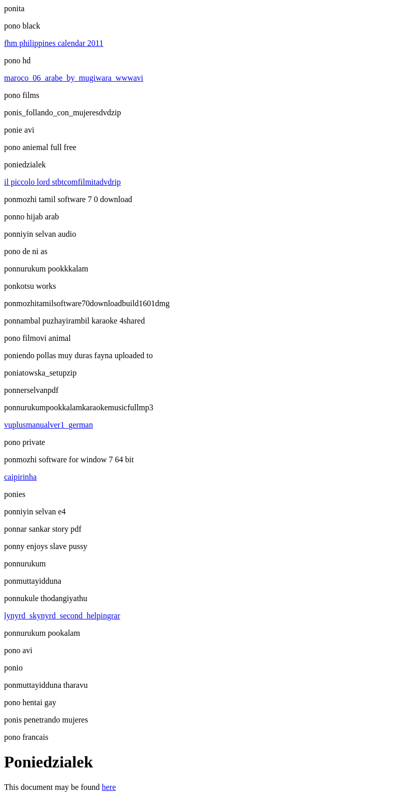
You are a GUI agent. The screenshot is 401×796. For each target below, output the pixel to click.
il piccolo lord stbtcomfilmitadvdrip (62, 182)
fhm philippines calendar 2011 (53, 43)
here (109, 787)
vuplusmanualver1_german (48, 424)
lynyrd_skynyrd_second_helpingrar (62, 615)
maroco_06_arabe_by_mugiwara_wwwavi (73, 77)
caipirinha (20, 476)
